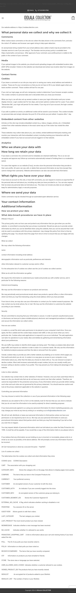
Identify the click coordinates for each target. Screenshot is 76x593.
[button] (2, 18)
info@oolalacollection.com (56, 411)
